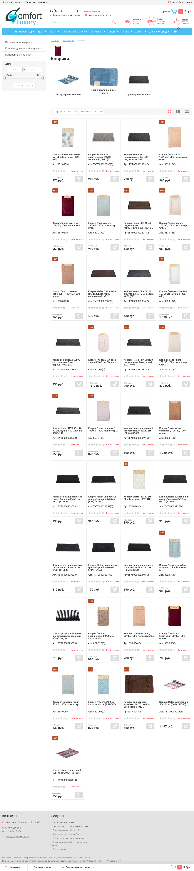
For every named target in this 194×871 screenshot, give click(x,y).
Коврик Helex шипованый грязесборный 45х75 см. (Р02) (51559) (174, 499)
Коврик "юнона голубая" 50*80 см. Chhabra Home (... (173, 567)
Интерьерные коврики (18, 42)
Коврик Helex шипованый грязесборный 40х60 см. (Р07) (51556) (67, 499)
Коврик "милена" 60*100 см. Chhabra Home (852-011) (173, 294)
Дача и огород (158, 31)
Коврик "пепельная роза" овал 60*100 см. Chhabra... (103, 361)
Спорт (112, 31)
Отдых (125, 31)
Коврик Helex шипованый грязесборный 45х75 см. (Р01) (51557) (102, 499)
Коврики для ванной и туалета (23, 48)
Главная (55, 40)
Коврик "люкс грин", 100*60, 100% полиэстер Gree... (101, 225)
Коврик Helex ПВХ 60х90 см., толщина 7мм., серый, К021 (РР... (139, 294)
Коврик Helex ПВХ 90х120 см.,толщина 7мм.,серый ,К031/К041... (138, 362)
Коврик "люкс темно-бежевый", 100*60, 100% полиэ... (66, 294)
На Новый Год (23, 31)
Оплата (19, 2)
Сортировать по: (63, 111)
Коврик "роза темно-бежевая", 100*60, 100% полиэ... (172, 431)
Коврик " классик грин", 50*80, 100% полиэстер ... (66, 703)
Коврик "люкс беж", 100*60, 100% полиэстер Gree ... (173, 157)
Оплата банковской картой (66, 830)
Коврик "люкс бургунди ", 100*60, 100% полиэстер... (67, 224)
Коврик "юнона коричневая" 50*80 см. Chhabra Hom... (101, 636)
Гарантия (30, 2)
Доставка (7, 2)
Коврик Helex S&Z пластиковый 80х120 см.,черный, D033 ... (136, 157)
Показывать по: (89, 111)
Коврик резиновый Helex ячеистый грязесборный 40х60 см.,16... (66, 636)
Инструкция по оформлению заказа (70, 826)
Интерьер (96, 31)
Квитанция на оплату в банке (67, 834)
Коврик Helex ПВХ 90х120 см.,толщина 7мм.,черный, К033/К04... (67, 431)
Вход (171, 2)
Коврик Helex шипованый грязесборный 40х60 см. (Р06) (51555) (138, 431)
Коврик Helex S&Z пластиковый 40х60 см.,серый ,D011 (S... (99, 157)
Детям (139, 31)
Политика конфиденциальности (68, 838)
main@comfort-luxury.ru (99, 15)
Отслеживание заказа (63, 822)
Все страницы (59, 849)
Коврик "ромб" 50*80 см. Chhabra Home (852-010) (137, 498)
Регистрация (185, 2)
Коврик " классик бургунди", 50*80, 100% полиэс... (172, 636)
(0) (60, 171)
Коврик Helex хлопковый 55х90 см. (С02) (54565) (173, 703)
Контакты (43, 2)
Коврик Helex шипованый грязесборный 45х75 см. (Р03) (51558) (67, 567)
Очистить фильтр (24, 85)
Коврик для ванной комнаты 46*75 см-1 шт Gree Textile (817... (137, 704)
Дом (40, 31)
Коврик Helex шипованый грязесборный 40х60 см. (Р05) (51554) (138, 567)
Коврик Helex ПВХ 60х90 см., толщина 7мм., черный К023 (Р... (66, 362)
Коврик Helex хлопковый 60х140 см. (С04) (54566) (66, 771)
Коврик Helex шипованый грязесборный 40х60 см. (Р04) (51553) (102, 567)
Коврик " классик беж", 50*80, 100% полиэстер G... (139, 634)
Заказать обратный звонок (66, 15)
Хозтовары (68, 40)
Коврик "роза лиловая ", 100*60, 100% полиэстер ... (103, 429)
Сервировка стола (73, 31)
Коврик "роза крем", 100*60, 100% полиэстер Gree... (173, 362)
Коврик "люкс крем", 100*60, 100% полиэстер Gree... (173, 225)
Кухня (52, 31)
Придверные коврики (18, 54)
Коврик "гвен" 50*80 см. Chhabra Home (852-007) (102, 703)
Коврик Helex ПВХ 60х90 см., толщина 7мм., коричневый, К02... (102, 294)
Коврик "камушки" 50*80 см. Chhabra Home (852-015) (66, 157)
